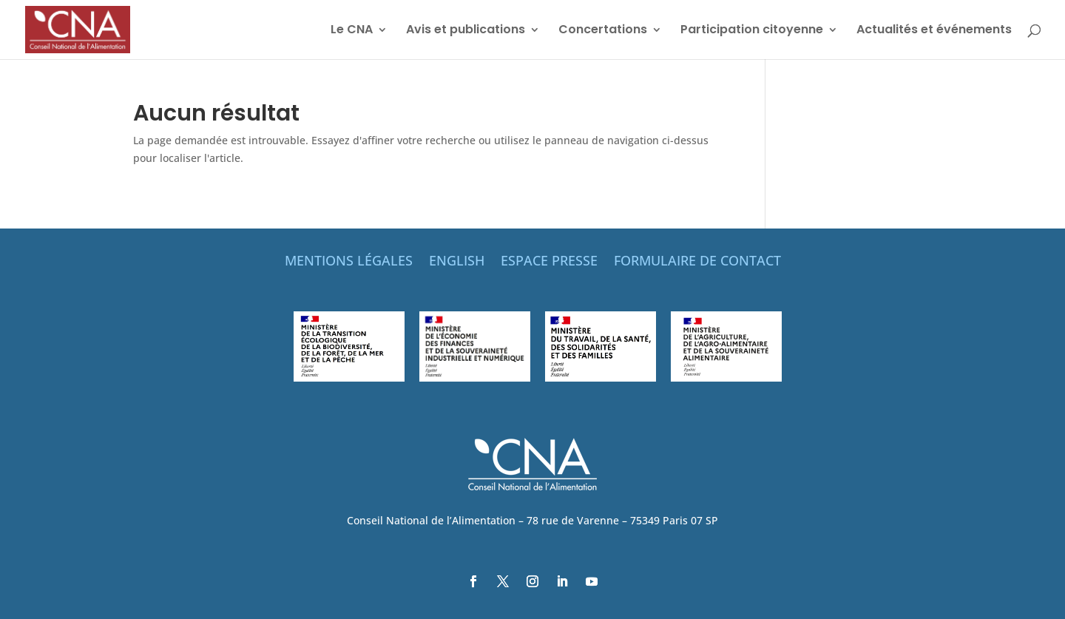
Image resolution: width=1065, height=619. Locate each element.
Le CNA (352, 31)
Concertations (602, 31)
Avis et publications (465, 31)
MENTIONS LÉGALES (349, 262)
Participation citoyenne (751, 31)
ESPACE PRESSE (549, 262)
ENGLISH (456, 262)
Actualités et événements (934, 31)
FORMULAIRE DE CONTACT (697, 262)
